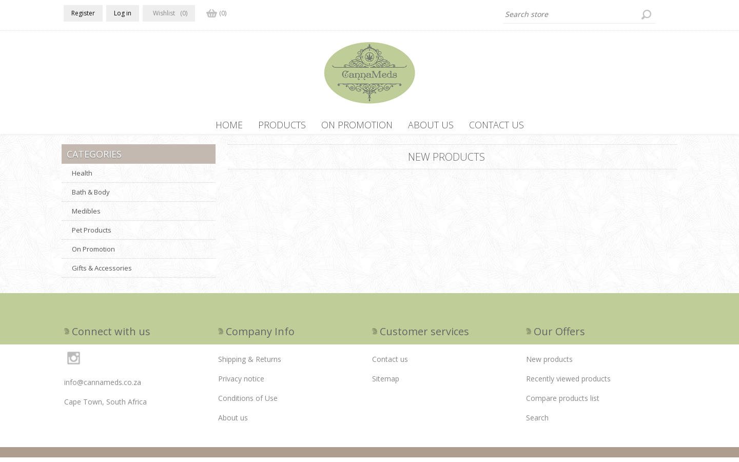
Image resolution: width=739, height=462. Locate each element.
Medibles (86, 215)
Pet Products (91, 234)
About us (233, 422)
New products (549, 364)
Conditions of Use (248, 403)
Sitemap (385, 383)
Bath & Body (91, 196)
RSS (671, 157)
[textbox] (579, 14)
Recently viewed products (568, 383)
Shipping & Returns (249, 364)
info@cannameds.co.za (102, 387)
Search (537, 422)
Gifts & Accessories (102, 272)
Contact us (390, 364)
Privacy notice (241, 383)
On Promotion (93, 253)
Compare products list (562, 403)
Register (83, 13)
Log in (122, 13)
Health (82, 177)
